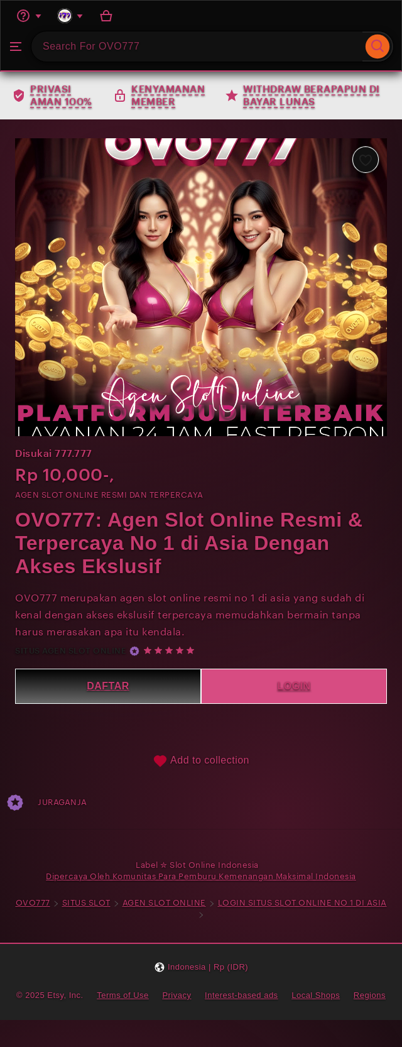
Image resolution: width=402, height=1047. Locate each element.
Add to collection (201, 761)
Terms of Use (122, 995)
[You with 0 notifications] (70, 16)
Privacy (176, 995)
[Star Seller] (134, 651)
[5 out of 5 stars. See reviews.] (171, 650)
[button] (201, 966)
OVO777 (33, 902)
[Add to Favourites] (365, 159)
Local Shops (315, 995)
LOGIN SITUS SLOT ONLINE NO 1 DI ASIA (302, 902)
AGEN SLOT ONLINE (164, 902)
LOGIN (293, 686)
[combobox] (196, 46)
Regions (370, 995)
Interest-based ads (241, 995)
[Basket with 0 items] (106, 16)
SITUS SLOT (86, 902)
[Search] (377, 46)
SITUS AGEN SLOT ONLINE (70, 650)
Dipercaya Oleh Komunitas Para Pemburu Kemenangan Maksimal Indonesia (201, 876)
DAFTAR (108, 686)
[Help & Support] (29, 16)
